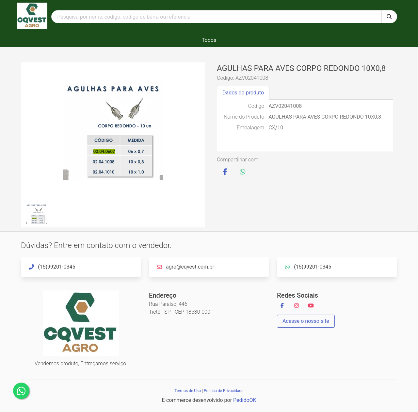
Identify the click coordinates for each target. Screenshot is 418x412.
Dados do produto (243, 93)
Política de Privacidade (223, 390)
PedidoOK (244, 400)
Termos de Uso (188, 390)
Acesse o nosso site (305, 321)
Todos (209, 40)
